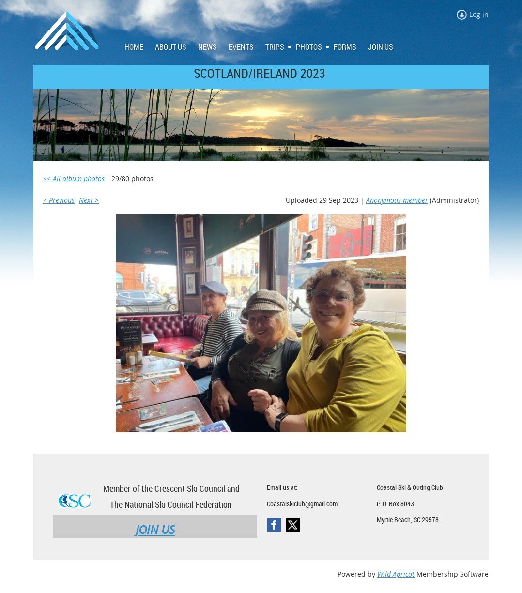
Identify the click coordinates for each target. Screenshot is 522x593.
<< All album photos (74, 178)
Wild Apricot (396, 573)
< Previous (59, 200)
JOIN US (155, 529)
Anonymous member (397, 200)
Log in (479, 14)
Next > (89, 200)
